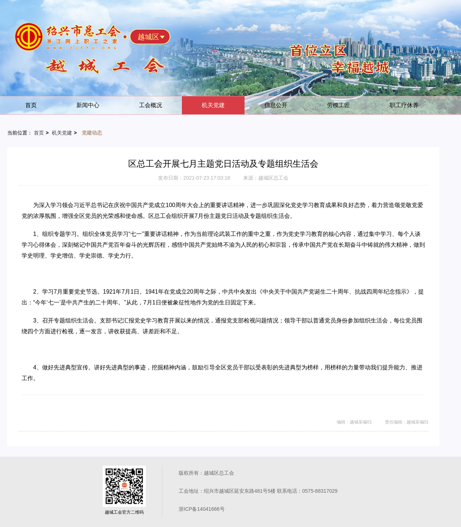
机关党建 (213, 105)
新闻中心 (87, 105)
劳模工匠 (338, 105)
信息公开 (275, 105)
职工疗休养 (404, 105)
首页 (31, 105)
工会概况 (150, 105)
